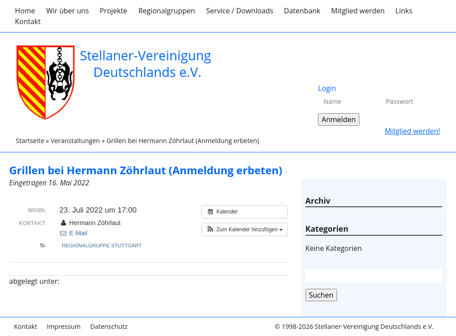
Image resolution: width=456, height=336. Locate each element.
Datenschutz (109, 326)
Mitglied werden (358, 11)
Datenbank (302, 11)
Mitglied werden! (412, 131)
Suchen (321, 295)
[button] (244, 229)
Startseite (30, 140)
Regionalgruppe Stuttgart (102, 245)
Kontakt (28, 21)
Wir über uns (67, 11)
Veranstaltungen (75, 140)
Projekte (113, 11)
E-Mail (73, 233)
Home (25, 11)
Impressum (64, 326)
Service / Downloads (239, 11)
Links (403, 11)
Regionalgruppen (166, 11)
